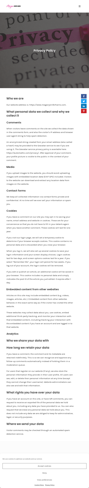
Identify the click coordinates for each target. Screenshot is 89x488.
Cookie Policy (39, 485)
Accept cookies (44, 466)
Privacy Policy (49, 485)
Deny (44, 473)
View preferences (44, 480)
